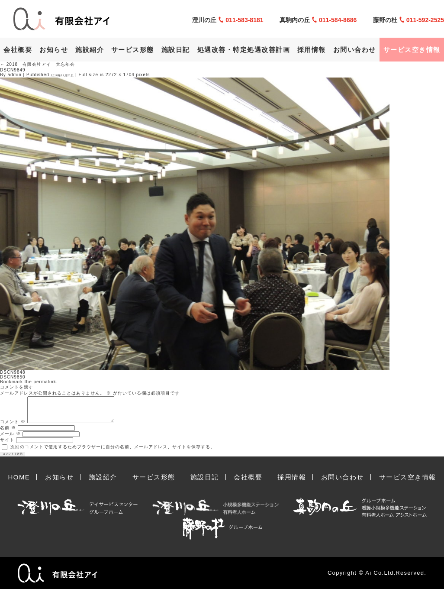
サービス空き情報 (412, 49)
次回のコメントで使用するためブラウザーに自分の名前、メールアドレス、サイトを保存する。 (112, 446)
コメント (13, 421)
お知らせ (53, 49)
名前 (8, 427)
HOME (19, 477)
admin (14, 74)
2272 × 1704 (120, 74)
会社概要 (17, 49)
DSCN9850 (13, 377)
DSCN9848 (13, 372)
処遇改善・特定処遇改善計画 (243, 49)
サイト (7, 439)
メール (10, 433)
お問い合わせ (354, 49)
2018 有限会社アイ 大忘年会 (37, 64)
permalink (44, 381)
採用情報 (311, 49)
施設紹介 (89, 49)
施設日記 (175, 49)
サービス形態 (132, 49)
